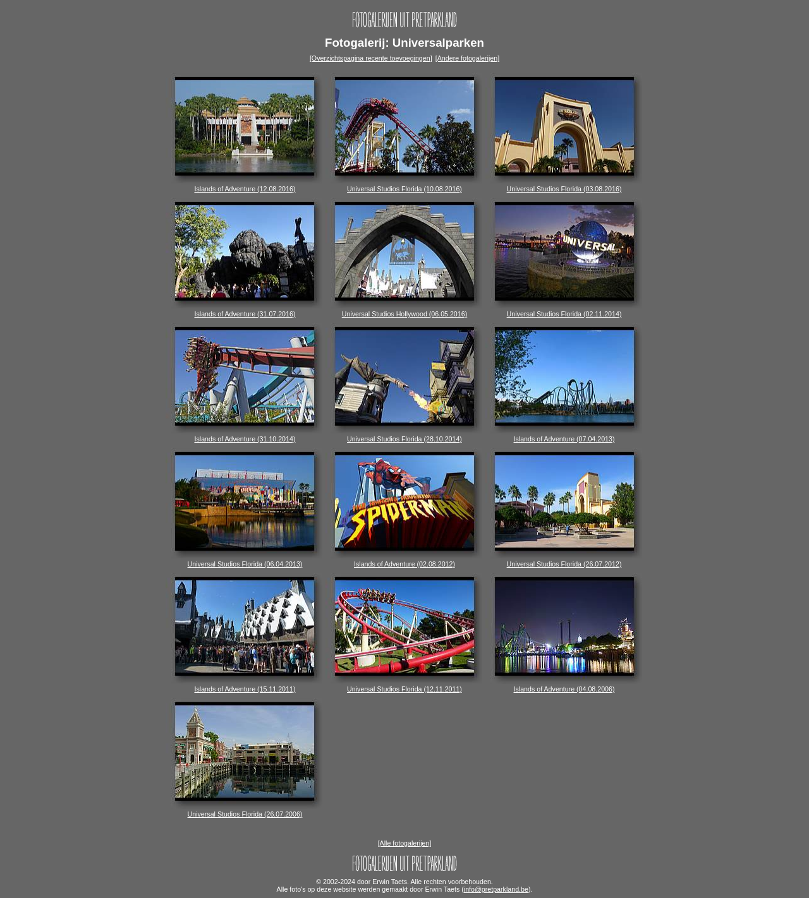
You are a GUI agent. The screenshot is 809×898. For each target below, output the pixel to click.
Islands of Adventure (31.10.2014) (245, 436)
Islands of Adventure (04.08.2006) (564, 686)
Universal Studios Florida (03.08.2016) (564, 186)
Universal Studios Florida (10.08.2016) (404, 186)
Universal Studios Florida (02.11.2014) (564, 311)
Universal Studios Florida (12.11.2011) (404, 686)
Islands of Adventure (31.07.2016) (245, 311)
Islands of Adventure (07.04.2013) (564, 436)
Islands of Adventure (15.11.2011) (245, 686)
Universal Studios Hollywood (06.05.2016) (404, 311)
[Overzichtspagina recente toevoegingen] (371, 58)
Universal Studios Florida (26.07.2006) (245, 811)
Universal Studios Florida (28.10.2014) (404, 436)
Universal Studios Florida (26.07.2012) (564, 561)
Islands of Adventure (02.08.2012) (404, 561)
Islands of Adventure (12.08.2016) (245, 186)
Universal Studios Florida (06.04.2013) (245, 561)
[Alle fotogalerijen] (405, 843)
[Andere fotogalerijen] (467, 58)
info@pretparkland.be (496, 889)
